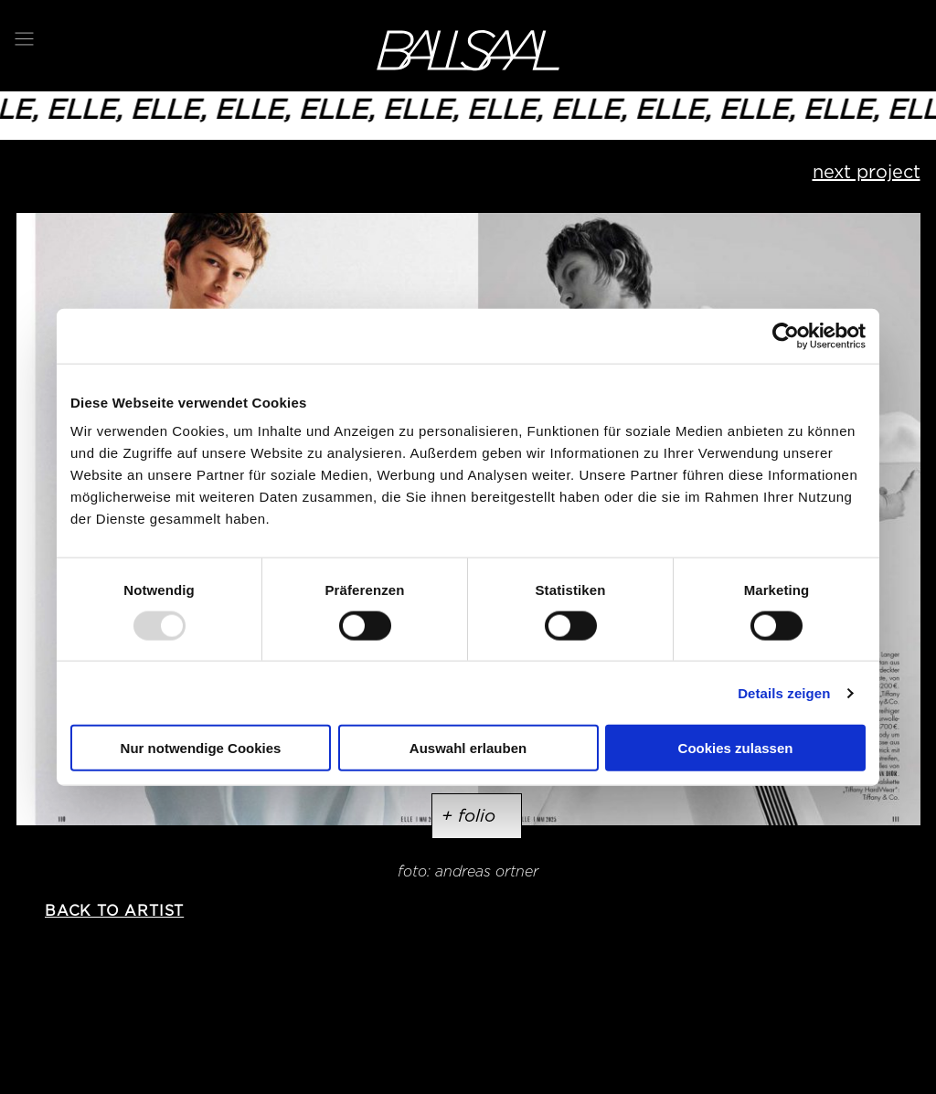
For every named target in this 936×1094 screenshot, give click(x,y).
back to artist (114, 910)
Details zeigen (784, 692)
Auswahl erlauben (468, 748)
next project (866, 172)
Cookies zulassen (735, 748)
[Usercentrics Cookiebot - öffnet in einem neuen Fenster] (786, 335)
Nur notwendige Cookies (201, 748)
